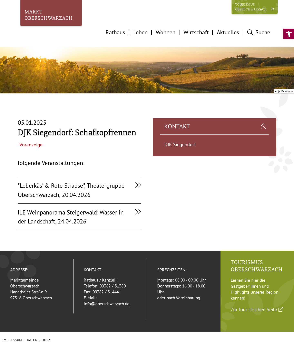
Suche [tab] (258, 32)
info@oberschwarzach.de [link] (106, 303)
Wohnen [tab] (165, 32)
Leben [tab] (140, 32)
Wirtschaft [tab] (196, 32)
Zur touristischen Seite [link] (254, 309)
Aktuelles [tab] (228, 32)
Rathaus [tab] (115, 32)
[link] (288, 34)
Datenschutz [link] (38, 340)
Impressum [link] (12, 340)
